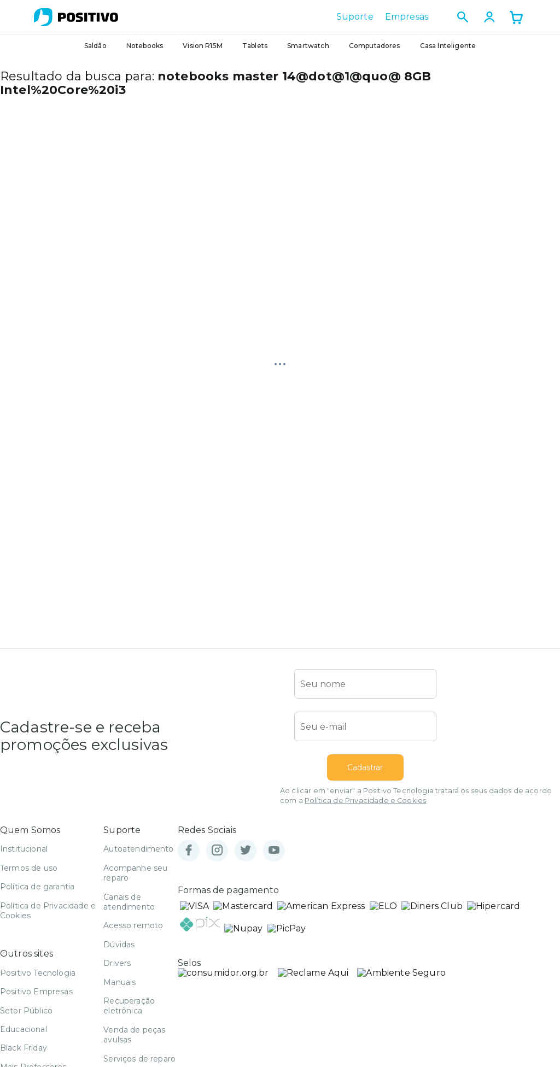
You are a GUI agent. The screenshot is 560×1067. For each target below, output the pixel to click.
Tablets (254, 46)
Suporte (355, 17)
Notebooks (144, 46)
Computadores (374, 46)
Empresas (406, 17)
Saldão (95, 46)
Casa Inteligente (448, 46)
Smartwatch (308, 46)
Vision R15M (203, 46)
